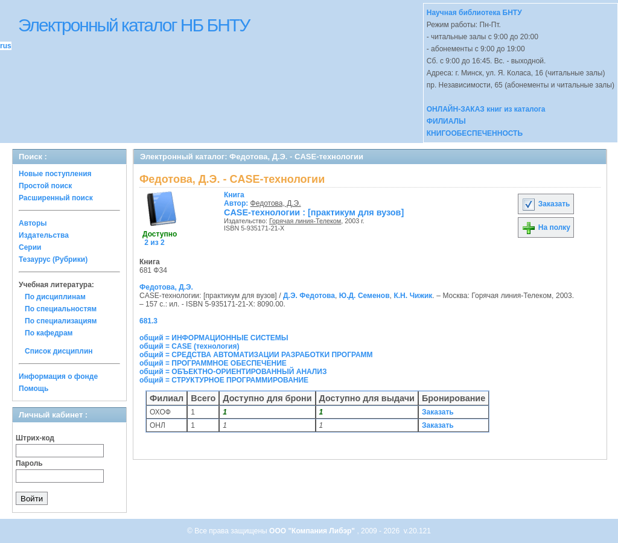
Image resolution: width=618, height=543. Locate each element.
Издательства (44, 235)
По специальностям (61, 309)
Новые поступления (55, 174)
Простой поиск (45, 186)
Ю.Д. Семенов (364, 295)
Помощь (33, 388)
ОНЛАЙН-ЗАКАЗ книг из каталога (486, 109)
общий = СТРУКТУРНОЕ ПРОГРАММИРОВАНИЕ (223, 380)
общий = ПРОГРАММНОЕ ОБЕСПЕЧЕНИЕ (213, 363)
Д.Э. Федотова (309, 295)
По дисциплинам (55, 297)
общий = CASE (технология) (189, 346)
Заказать (545, 204)
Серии (30, 247)
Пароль (29, 463)
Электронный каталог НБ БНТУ (133, 25)
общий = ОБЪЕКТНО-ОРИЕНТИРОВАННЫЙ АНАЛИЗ (233, 371)
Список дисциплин (59, 351)
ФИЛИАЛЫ (446, 121)
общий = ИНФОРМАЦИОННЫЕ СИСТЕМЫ (213, 338)
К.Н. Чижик (412, 295)
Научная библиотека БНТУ (474, 12)
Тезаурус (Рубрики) (53, 259)
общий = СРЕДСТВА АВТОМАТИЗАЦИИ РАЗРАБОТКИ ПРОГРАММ (256, 355)
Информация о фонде (58, 376)
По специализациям (61, 321)
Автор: (237, 199)
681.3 (148, 321)
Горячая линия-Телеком (305, 220)
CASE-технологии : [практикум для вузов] (314, 212)
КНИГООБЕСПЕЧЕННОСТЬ (475, 133)
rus (5, 46)
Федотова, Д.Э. (275, 203)
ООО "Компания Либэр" (313, 531)
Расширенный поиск (56, 198)
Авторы (33, 223)
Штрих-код (35, 438)
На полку (545, 227)
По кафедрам (48, 333)
